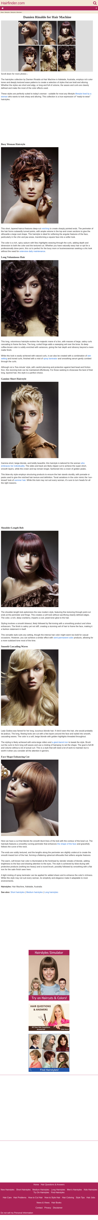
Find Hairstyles (58, 1192)
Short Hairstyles (23, 1190)
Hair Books (56, 1203)
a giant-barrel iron (60, 742)
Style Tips (80, 1197)
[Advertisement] (47, 121)
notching (45, 228)
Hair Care (7, 1197)
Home (2, 12)
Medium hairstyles (34, 892)
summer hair (20, 480)
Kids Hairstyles (90, 1190)
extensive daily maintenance (32, 251)
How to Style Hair (52, 1197)
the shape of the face (66, 844)
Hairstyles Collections (16, 12)
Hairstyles (7, 12)
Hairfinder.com (13, 3)
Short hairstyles (18, 892)
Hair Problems (19, 1197)
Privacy (47, 1208)
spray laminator (50, 358)
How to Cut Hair (35, 1197)
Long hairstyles (51, 892)
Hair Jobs (91, 1197)
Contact (38, 1208)
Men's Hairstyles (74, 1190)
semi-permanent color (63, 638)
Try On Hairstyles (41, 1192)
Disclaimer (58, 1208)
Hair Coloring (68, 1197)
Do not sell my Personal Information (17, 1213)
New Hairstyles (7, 1190)
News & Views (43, 1203)
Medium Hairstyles (40, 1190)
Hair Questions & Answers (53, 1184)
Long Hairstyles (58, 1190)
